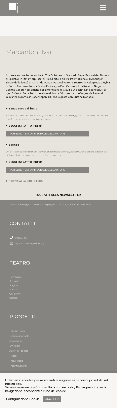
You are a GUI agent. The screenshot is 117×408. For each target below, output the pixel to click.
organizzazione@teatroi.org (29, 243)
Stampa (13, 289)
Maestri (13, 355)
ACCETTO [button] (52, 398)
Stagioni (13, 285)
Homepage (15, 277)
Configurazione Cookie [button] (23, 399)
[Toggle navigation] (103, 7)
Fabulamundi (17, 331)
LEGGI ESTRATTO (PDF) (25, 125)
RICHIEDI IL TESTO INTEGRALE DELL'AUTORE (37, 133)
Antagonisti (15, 341)
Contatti (13, 297)
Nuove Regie (16, 360)
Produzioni (15, 281)
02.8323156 (21, 238)
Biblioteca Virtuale (19, 336)
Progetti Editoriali (18, 365)
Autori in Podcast (18, 350)
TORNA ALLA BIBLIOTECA (26, 180)
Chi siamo (15, 293)
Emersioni (15, 345)
